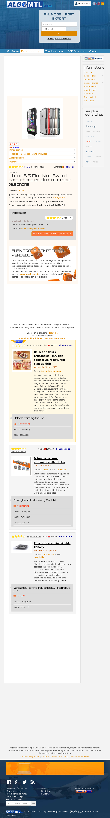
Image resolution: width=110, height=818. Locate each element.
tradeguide (18, 212)
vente (98, 156)
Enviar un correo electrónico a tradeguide (52, 233)
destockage (91, 126)
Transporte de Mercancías (90, 99)
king (32, 338)
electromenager (93, 131)
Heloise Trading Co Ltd (29, 418)
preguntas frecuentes (30, 274)
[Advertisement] (54, 77)
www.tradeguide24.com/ (33, 228)
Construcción (65, 536)
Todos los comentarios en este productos (28, 154)
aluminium (24, 338)
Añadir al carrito (16, 157)
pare (56, 338)
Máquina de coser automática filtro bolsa (49, 460)
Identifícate (46, 791)
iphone (38, 338)
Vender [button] (94, 51)
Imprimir (13, 161)
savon (88, 156)
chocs (45, 338)
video (88, 161)
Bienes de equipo (64, 449)
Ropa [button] (15, 51)
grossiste (90, 136)
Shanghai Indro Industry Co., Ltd (34, 500)
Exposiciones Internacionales (91, 81)
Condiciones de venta (17, 793)
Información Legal (15, 796)
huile (98, 141)
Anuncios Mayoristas (29, 756)
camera (89, 121)
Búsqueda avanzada (59, 38)
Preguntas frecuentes (17, 788)
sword (63, 338)
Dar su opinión (16, 150)
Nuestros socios (59, 756)
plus (51, 338)
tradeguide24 (59, 197)
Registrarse (46, 793)
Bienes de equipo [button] (32, 51)
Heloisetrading (23, 423)
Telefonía (70, 166)
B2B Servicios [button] (77, 51)
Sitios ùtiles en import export (90, 88)
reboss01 (21, 596)
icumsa (89, 146)
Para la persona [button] (55, 51)
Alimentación (65, 345)
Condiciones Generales (79, 756)
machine (90, 151)
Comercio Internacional (90, 74)
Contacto (45, 788)
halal (88, 141)
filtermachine (23, 506)
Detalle (27, 167)
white (95, 161)
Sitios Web (88, 93)
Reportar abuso (38, 166)
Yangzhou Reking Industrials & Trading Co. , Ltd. (42, 589)
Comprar (45, 756)
